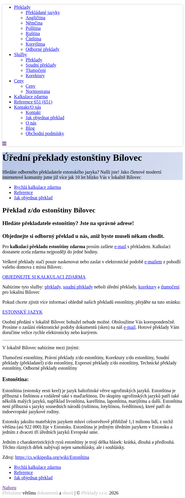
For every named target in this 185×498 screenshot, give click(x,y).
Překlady (22, 7)
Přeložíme (11, 492)
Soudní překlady (41, 65)
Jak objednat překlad (45, 117)
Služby (20, 54)
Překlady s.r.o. (94, 492)
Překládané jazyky (43, 12)
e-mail (120, 246)
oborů (67, 492)
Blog (30, 128)
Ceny (19, 80)
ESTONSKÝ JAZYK (22, 311)
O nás (31, 122)
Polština (33, 28)
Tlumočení (36, 70)
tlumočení (170, 286)
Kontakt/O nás (27, 107)
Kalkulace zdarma (31, 96)
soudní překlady (78, 286)
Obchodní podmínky (45, 133)
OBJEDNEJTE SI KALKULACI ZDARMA (44, 276)
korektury (147, 286)
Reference (33, 101)
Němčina (34, 22)
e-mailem (153, 261)
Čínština (33, 38)
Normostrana (38, 91)
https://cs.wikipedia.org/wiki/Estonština (52, 457)
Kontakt (33, 112)
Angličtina (35, 17)
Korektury (35, 75)
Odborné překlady (42, 49)
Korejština (35, 44)
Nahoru (9, 487)
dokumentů (47, 492)
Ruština (33, 33)
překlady (53, 286)
